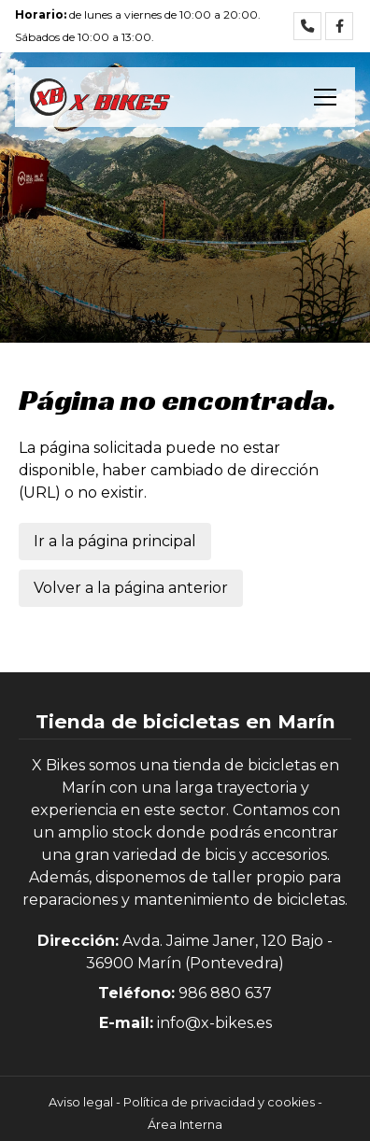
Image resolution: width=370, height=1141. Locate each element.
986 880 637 (225, 993)
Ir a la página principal (115, 541)
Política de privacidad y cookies (219, 1102)
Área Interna (185, 1125)
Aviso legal (81, 1102)
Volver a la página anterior (131, 588)
